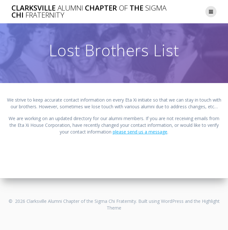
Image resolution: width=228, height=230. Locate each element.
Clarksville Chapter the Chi (88, 11)
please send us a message (140, 132)
